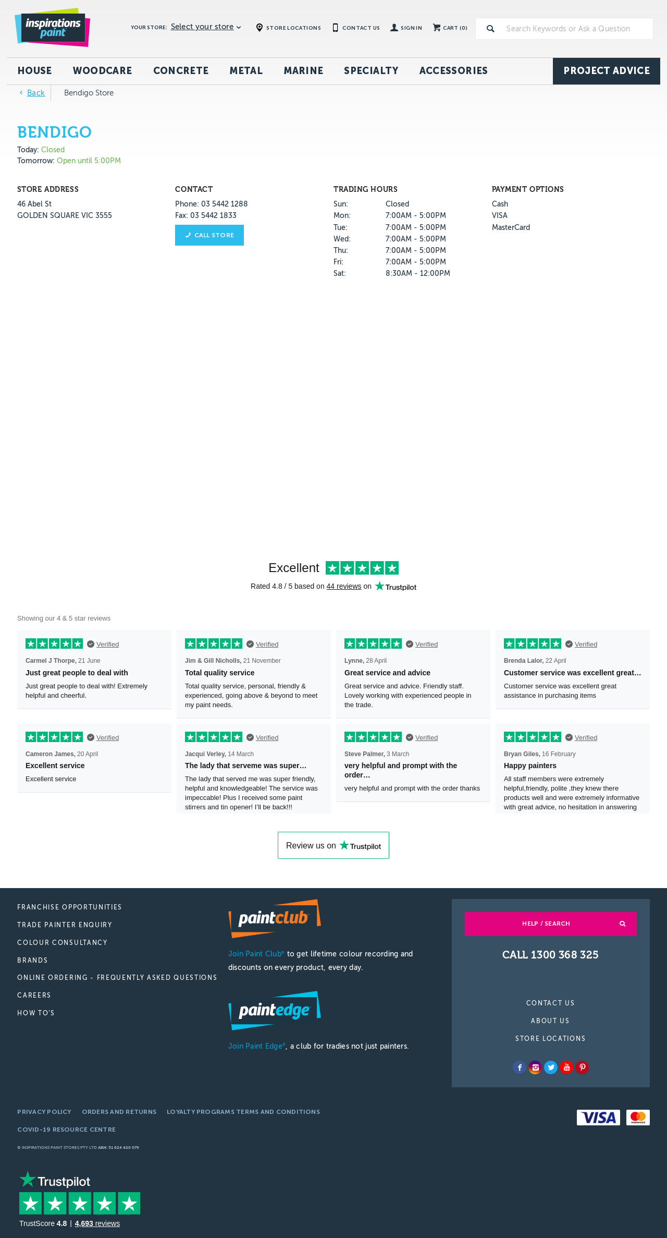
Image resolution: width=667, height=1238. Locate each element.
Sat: (340, 273)
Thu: (341, 250)
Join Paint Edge (257, 1046)
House (34, 71)
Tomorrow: (36, 161)
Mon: (342, 216)
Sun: (341, 204)
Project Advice (606, 71)
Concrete (181, 71)
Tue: (341, 228)
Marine (303, 71)
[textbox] (578, 29)
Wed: (342, 239)
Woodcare (102, 71)
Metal (246, 71)
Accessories (453, 71)
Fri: (338, 262)
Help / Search (546, 923)
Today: (29, 150)
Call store (214, 235)
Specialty (371, 71)
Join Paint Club (256, 954)
